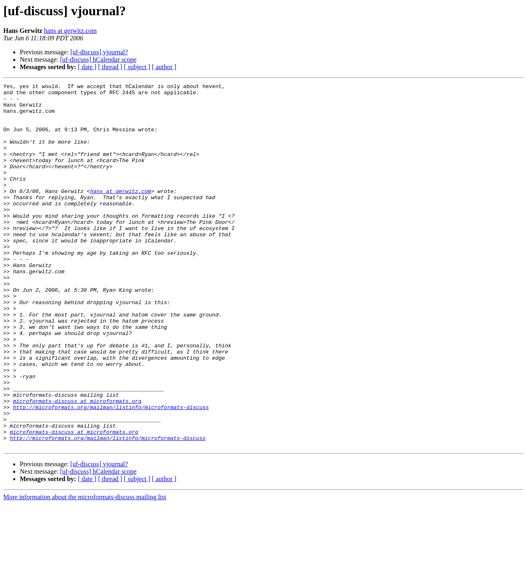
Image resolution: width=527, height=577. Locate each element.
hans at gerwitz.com (70, 30)
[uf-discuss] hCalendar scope (98, 59)
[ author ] (164, 66)
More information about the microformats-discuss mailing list (84, 569)
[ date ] (87, 66)
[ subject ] (137, 66)
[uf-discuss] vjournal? (99, 52)
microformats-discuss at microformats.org (77, 465)
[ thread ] (110, 66)
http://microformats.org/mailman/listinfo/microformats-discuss (111, 472)
